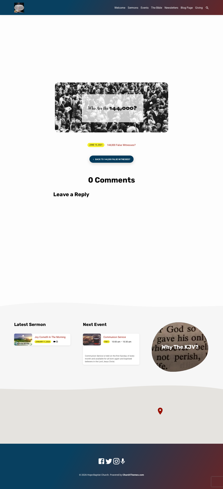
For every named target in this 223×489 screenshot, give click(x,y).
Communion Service (114, 337)
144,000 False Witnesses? (121, 145)
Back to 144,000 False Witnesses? (111, 159)
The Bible (156, 7)
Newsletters (171, 7)
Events (145, 7)
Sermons (133, 7)
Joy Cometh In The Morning (50, 337)
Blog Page (187, 7)
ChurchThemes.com (133, 475)
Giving (199, 7)
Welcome (119, 7)
